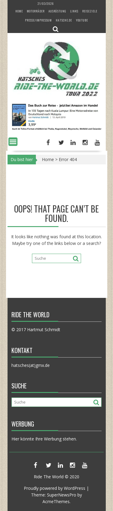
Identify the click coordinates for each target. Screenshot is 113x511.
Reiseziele (89, 11)
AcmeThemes (56, 501)
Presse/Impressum (38, 20)
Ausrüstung (57, 11)
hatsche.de (64, 20)
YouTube (82, 20)
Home (19, 11)
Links (74, 11)
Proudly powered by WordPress (54, 488)
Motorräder (36, 11)
